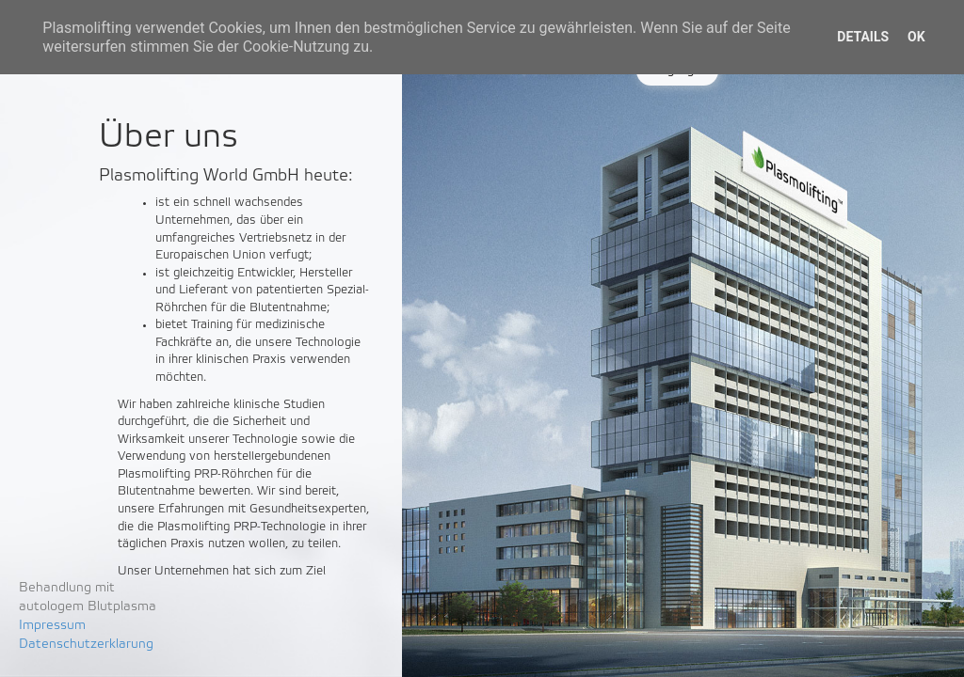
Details (863, 36)
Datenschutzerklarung (86, 645)
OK (916, 36)
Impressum (52, 626)
